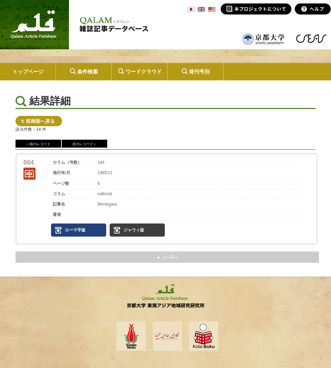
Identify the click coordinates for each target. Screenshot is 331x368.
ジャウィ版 (133, 230)
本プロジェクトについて (256, 8)
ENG (201, 9)
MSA (211, 9)
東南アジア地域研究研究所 (311, 39)
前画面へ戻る (40, 121)
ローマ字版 (75, 230)
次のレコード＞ (84, 144)
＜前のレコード (38, 144)
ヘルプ (313, 8)
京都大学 (264, 39)
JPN (191, 9)
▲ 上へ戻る (167, 257)
